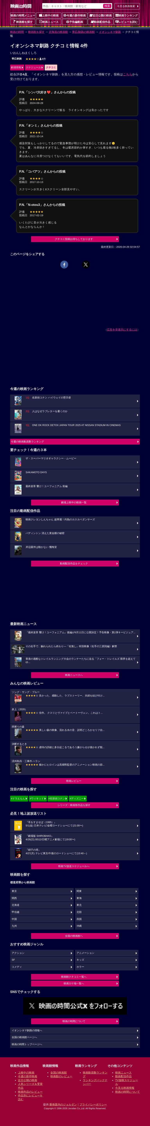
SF (13, 959)
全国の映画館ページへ (24, 1037)
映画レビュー (73, 780)
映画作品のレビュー (30, 1091)
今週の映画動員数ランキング (27, 441)
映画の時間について (73, 1021)
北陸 (79, 912)
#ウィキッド (37, 798)
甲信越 (15, 912)
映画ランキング (126, 15)
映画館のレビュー (61, 1076)
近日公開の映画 (100, 15)
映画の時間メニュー (23, 15)
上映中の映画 (49, 15)
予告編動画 (74, 21)
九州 (14, 926)
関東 (79, 891)
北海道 (15, 905)
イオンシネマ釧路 (110, 31)
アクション (18, 953)
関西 (14, 898)
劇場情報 (16, 67)
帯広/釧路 (17, 58)
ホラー (80, 967)
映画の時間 (17, 31)
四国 (79, 919)
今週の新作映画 (74, 15)
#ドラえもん (18, 798)
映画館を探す (23, 21)
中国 (14, 919)
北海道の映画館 (58, 31)
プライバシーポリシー (93, 1104)
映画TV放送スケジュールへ (73, 866)
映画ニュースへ (74, 675)
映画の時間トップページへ (27, 1044)
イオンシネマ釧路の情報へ (27, 1030)
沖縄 (79, 926)
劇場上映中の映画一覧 (74, 502)
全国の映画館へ (74, 935)
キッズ (80, 959)
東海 (79, 898)
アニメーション (85, 953)
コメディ (17, 967)
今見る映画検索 (126, 6)
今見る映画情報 (124, 1087)
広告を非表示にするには (122, 329)
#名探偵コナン (56, 798)
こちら (127, 74)
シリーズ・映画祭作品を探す (73, 805)
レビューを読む (126, 21)
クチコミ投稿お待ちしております (74, 239)
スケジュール (33, 67)
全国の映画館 (58, 1072)
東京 (14, 891)
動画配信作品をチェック (74, 563)
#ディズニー (77, 798)
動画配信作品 (100, 21)
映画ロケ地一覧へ (74, 983)
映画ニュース (49, 21)
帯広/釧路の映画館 (83, 31)
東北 (79, 905)
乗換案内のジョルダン (63, 1104)
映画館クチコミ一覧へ (74, 976)
